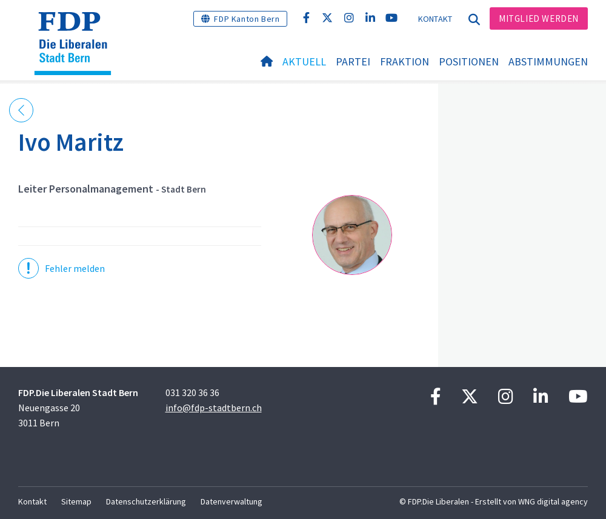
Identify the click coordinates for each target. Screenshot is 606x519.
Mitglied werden (539, 18)
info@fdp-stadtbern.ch (213, 408)
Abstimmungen (548, 61)
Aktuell (304, 61)
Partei (353, 61)
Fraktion (404, 61)
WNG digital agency (553, 501)
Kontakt (435, 18)
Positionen (469, 61)
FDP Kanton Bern (246, 18)
